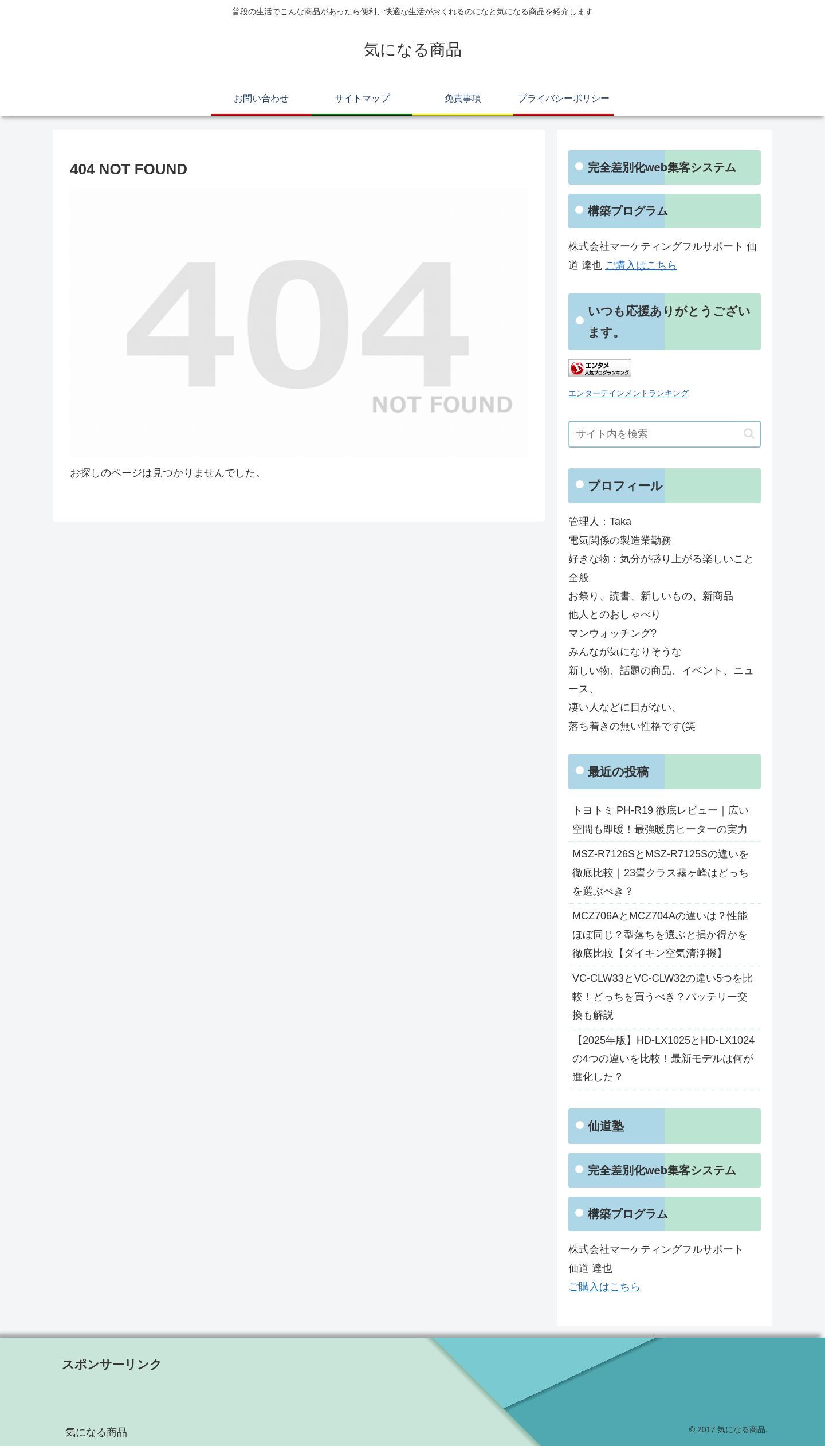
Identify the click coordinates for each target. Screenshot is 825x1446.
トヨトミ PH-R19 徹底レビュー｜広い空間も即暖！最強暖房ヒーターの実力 (660, 819)
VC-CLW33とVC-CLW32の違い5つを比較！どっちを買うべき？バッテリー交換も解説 (662, 997)
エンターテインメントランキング (628, 393)
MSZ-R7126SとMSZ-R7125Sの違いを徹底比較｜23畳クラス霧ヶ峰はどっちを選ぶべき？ (660, 872)
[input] (664, 434)
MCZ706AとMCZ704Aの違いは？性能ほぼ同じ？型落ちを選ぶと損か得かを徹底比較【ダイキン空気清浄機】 (660, 934)
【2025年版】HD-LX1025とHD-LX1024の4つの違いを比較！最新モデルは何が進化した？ (663, 1058)
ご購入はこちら (641, 265)
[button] (749, 433)
